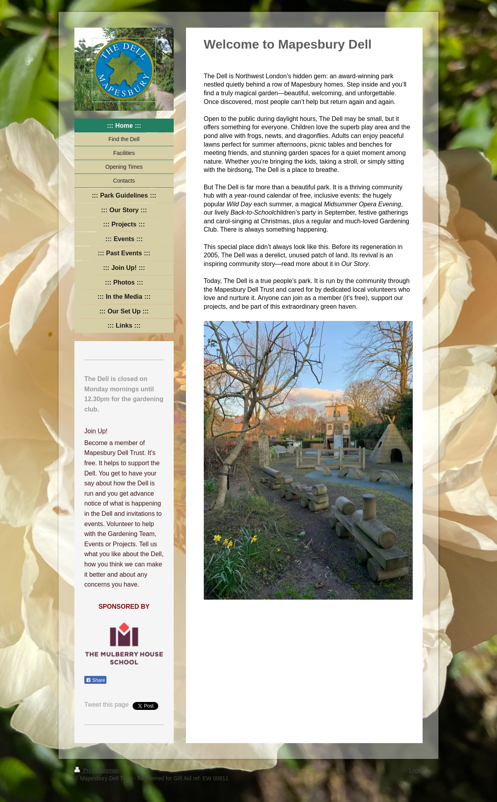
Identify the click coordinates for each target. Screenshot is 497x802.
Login (416, 770)
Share (95, 680)
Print (85, 770)
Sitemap (109, 770)
